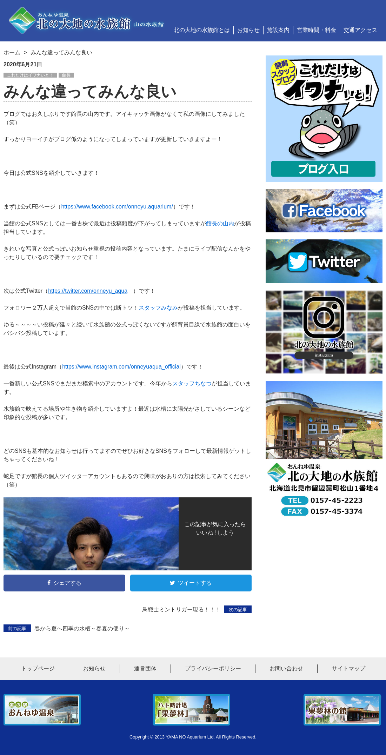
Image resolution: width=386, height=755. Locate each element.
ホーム (12, 52)
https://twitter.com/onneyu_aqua (87, 291)
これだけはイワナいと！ (30, 75)
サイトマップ (348, 668)
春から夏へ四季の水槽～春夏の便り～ (67, 628)
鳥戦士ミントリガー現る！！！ (197, 609)
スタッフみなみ (158, 308)
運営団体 (145, 668)
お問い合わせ (286, 668)
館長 (66, 75)
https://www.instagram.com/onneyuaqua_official (121, 367)
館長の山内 (220, 223)
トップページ (38, 668)
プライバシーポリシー (213, 668)
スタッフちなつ (192, 383)
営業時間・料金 (316, 30)
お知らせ (248, 30)
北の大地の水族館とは (202, 30)
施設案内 (278, 30)
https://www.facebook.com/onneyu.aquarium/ (117, 207)
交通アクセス (360, 30)
